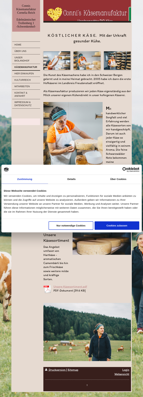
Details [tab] (71, 179)
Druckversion (55, 370)
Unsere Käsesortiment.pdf (70, 286)
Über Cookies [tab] (118, 179)
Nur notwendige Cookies (70, 225)
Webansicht (121, 374)
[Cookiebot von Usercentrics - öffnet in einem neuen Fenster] (124, 169)
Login (125, 370)
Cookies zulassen (117, 225)
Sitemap (73, 370)
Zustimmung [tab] (24, 179)
